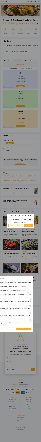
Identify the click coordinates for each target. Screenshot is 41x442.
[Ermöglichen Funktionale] (30, 299)
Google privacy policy (21, 290)
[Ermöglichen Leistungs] (30, 313)
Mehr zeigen (9, 288)
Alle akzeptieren (28, 225)
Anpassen (12, 225)
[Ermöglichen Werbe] (30, 320)
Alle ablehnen (19, 225)
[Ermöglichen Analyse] (30, 306)
